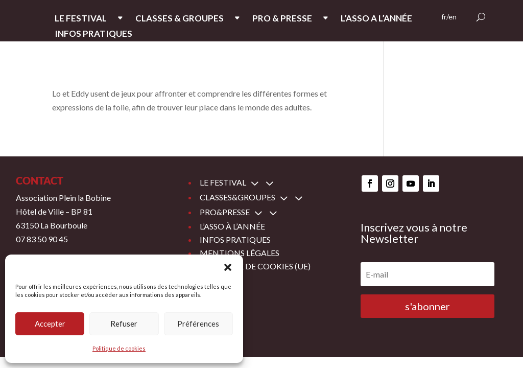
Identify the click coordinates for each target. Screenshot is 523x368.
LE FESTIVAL (81, 19)
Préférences (198, 323)
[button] (228, 267)
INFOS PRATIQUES (93, 34)
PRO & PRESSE (282, 19)
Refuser (123, 323)
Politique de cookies (119, 348)
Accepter (50, 323)
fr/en (449, 17)
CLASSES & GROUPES (179, 19)
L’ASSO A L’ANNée (376, 19)
